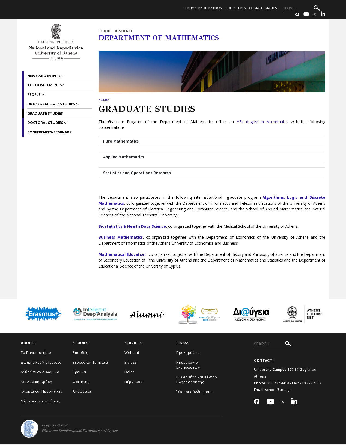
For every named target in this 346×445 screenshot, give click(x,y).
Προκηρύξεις (187, 353)
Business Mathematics (121, 237)
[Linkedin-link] (323, 14)
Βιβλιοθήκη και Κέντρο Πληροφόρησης (196, 380)
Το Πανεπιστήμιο (36, 353)
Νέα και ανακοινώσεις (40, 401)
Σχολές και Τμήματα (90, 362)
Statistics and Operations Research (137, 173)
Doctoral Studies (45, 122)
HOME (103, 99)
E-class (130, 362)
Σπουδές (80, 353)
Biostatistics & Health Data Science (133, 226)
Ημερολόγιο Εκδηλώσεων (188, 365)
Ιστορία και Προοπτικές (41, 391)
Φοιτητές (81, 382)
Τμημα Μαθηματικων (203, 8)
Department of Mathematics (252, 8)
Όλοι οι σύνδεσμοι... (194, 392)
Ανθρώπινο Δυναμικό (40, 372)
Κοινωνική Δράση (36, 382)
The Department (43, 84)
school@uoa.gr (278, 390)
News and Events (44, 75)
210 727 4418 (278, 383)
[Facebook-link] (297, 14)
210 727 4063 (310, 383)
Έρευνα (79, 372)
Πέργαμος (133, 382)
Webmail (132, 353)
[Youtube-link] (306, 14)
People (34, 94)
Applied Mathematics (124, 157)
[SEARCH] (302, 8)
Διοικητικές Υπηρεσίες (41, 362)
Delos (129, 372)
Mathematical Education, (124, 254)
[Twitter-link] (315, 14)
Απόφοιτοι (82, 391)
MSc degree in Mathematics (262, 121)
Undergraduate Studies (51, 103)
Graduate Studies (45, 113)
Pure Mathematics (121, 141)
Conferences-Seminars (49, 132)
